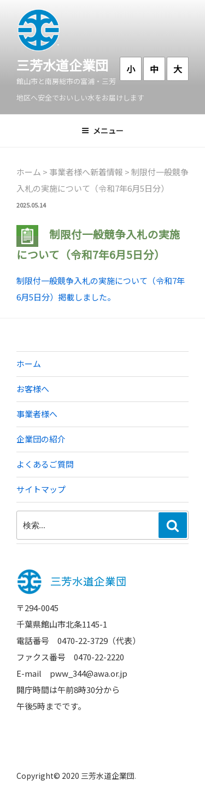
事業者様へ (36, 413)
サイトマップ (41, 489)
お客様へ (32, 388)
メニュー (102, 130)
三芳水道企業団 (62, 64)
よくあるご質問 (45, 464)
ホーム (28, 363)
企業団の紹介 (41, 439)
